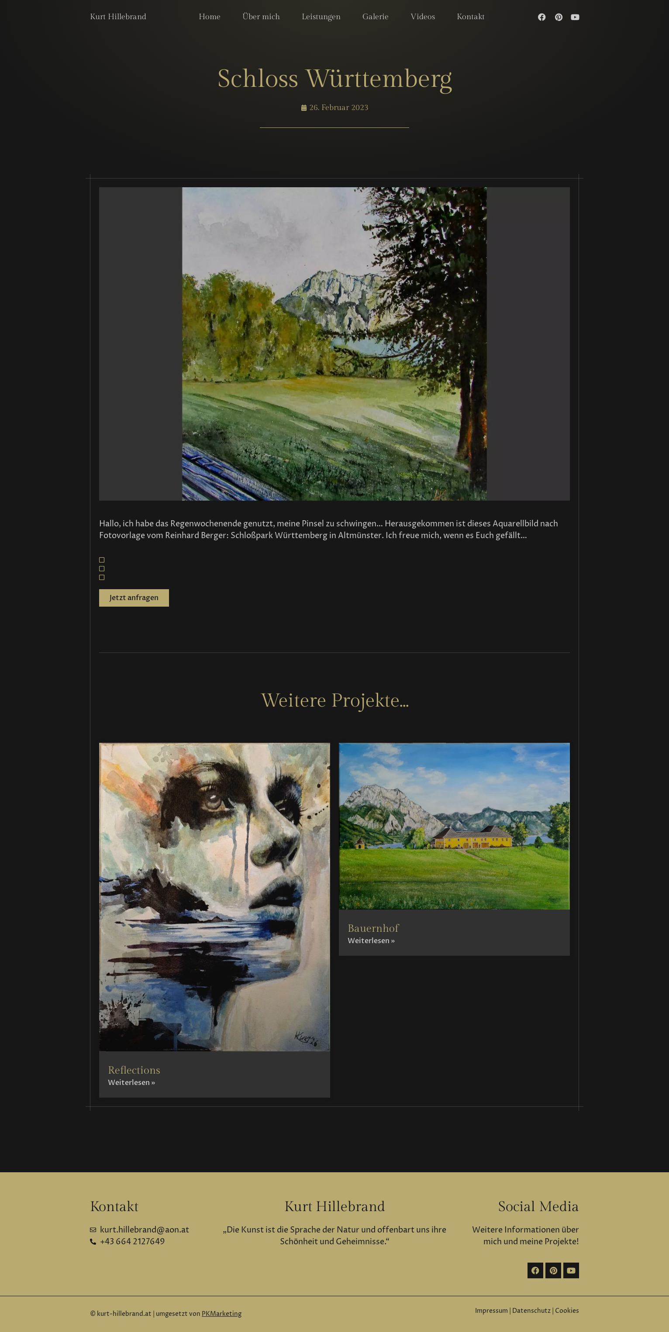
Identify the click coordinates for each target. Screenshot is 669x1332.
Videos (422, 16)
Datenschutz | (533, 1311)
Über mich (261, 16)
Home (210, 16)
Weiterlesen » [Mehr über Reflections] (131, 1083)
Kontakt (471, 16)
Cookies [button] (567, 1311)
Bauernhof (373, 929)
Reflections (134, 1070)
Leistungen (321, 16)
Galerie (375, 16)
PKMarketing (221, 1314)
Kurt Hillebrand (118, 16)
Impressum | (493, 1311)
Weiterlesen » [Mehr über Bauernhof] (371, 941)
